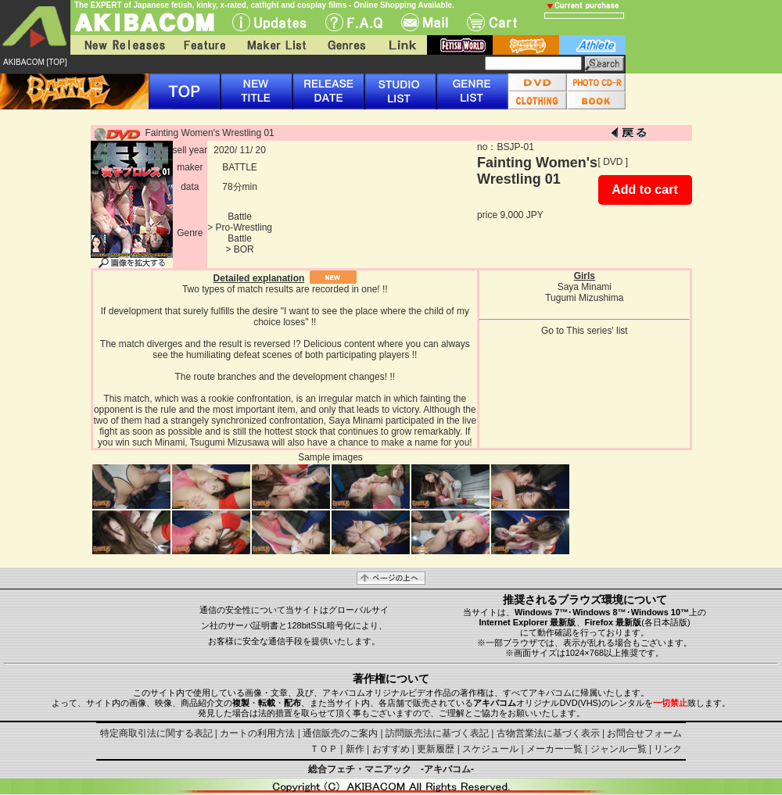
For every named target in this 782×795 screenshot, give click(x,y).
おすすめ (391, 748)
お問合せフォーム (644, 733)
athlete (592, 45)
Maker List (276, 45)
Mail (424, 22)
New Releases (121, 45)
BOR (244, 249)
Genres (345, 45)
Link (401, 45)
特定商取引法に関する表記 (156, 733)
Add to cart (644, 189)
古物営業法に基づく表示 (548, 733)
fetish (460, 45)
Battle (240, 216)
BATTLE (239, 167)
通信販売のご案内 (340, 733)
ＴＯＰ (324, 748)
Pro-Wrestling (244, 227)
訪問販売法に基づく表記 (437, 733)
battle (526, 45)
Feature (204, 45)
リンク (668, 748)
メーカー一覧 (554, 748)
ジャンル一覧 (618, 748)
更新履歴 (435, 748)
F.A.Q (354, 22)
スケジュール (490, 748)
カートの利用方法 (257, 733)
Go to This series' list (584, 330)
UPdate (269, 22)
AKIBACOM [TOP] (35, 62)
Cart (492, 22)
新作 (355, 748)
